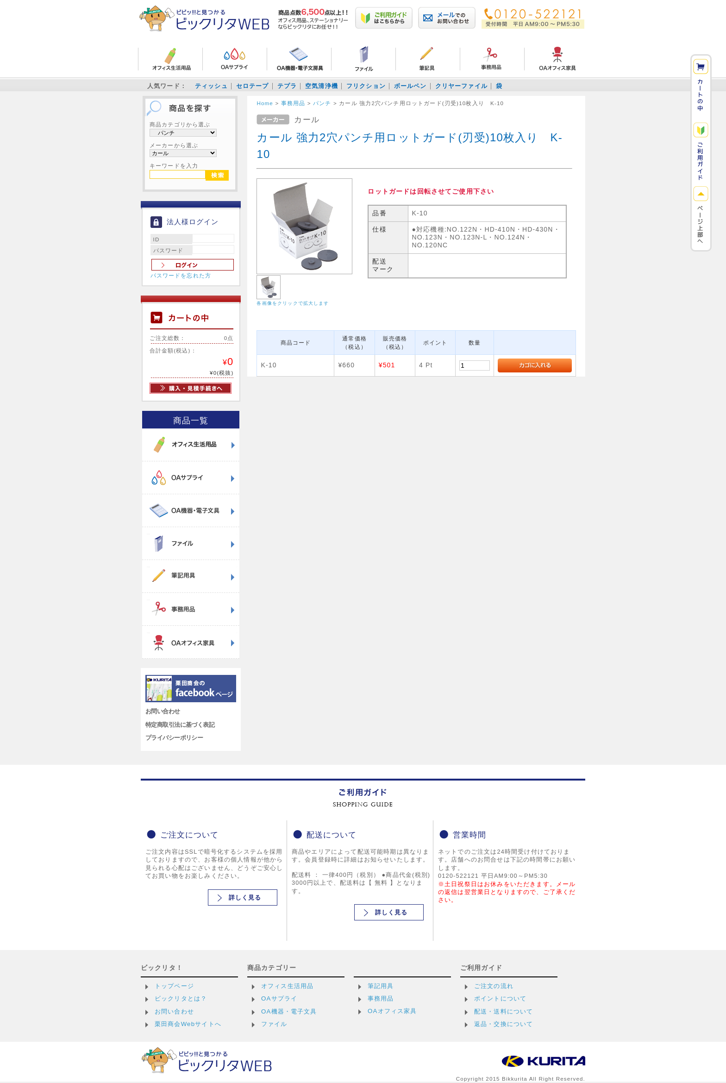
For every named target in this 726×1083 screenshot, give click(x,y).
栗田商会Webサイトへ (188, 1023)
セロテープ (252, 85)
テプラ (287, 85)
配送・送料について (503, 1011)
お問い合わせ (162, 711)
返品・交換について (503, 1023)
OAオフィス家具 (392, 1010)
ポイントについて (500, 998)
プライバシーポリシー (174, 737)
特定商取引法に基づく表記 (179, 724)
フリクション (366, 85)
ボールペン (410, 85)
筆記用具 (381, 985)
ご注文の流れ (493, 985)
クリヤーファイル (461, 85)
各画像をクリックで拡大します (293, 303)
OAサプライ (279, 998)
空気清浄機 (321, 85)
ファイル (274, 1023)
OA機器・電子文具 (289, 1011)
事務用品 (381, 998)
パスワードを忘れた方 (181, 275)
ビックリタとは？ (181, 998)
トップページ (174, 985)
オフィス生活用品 (287, 985)
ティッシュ (211, 85)
